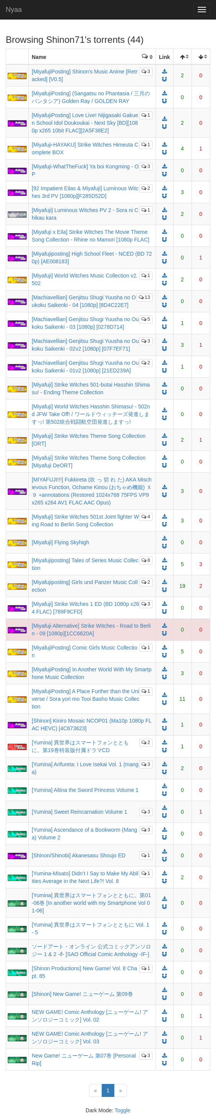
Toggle (122, 1110)
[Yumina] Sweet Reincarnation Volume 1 (79, 812)
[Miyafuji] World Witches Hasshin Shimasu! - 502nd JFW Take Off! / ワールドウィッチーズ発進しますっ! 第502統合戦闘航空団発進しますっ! (91, 414)
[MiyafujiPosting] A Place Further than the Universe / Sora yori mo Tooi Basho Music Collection (85, 699)
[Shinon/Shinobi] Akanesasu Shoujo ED (78, 855)
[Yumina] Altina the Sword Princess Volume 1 (85, 790)
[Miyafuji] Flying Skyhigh (60, 542)
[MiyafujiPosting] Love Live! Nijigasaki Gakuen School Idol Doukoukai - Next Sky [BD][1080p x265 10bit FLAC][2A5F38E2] (85, 123)
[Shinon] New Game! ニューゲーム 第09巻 (82, 994)
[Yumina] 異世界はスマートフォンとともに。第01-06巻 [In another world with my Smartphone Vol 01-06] (91, 903)
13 (144, 297)
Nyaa (14, 9)
